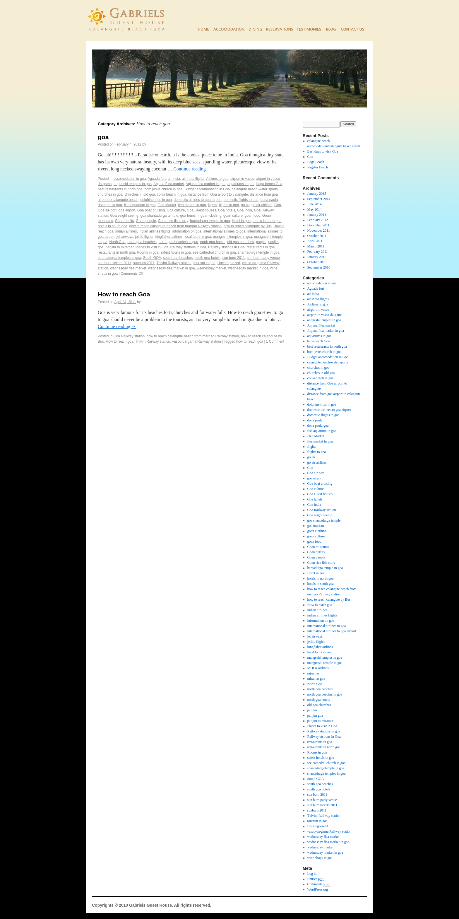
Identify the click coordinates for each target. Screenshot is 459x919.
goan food (252, 215)
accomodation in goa (129, 179)
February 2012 (317, 220)
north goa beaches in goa (178, 242)
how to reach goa (249, 341)
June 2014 (314, 204)
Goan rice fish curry (173, 221)
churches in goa (110, 194)
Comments (318, 884)
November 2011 (318, 230)
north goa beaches (141, 242)
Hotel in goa (241, 221)
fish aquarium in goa (139, 205)
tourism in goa (204, 263)
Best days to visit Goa (322, 151)
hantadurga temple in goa (210, 221)
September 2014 (318, 199)
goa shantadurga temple (159, 215)
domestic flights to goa (241, 200)
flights (212, 205)
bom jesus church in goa (163, 189)
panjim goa (315, 715)
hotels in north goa (267, 221)
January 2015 (316, 194)
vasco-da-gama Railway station (196, 341)
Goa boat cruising (151, 210)
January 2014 (316, 215)
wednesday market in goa (248, 268)
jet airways (125, 237)
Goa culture (176, 210)
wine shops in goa (320, 858)
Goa (277, 205)
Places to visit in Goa (152, 247)
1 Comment (275, 341)
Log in (312, 874)
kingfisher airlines (169, 237)
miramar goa (316, 679)
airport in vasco (242, 179)
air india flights (193, 179)
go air (245, 205)
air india (174, 179)
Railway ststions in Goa (226, 247)
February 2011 (317, 252)
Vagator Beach (317, 167)
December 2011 (318, 225)
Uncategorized (228, 263)
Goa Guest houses (201, 210)
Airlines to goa (217, 179)
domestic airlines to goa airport (198, 200)
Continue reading (192, 168)
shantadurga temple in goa (258, 252)
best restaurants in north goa (120, 189)
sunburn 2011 (144, 263)
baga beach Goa (269, 184)
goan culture (233, 215)
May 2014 (314, 209)
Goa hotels (226, 210)
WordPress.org (317, 889)
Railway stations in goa (188, 247)
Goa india (244, 210)
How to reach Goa (124, 294)
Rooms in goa (147, 252)
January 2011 (316, 257)
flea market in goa (192, 205)
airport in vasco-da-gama (324, 315)
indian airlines (126, 231)
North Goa (117, 242)
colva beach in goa (171, 194)
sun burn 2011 (233, 258)
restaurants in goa (260, 247)
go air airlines (261, 205)
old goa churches (240, 242)
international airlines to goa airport (331, 631)
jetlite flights (144, 237)
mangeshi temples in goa (232, 237)
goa (103, 137)
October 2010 (317, 262)
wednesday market (211, 268)
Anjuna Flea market (168, 184)
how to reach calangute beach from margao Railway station (175, 226)
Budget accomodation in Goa (207, 189)
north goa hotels (212, 242)
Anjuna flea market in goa (205, 184)
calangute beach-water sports (255, 189)
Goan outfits (124, 221)
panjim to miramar (119, 247)
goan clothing (211, 215)
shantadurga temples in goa (119, 258)
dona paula (269, 200)
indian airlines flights (154, 231)
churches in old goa (139, 194)
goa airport (127, 210)
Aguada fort (157, 179)
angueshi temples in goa (133, 184)
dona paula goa (110, 205)
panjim (261, 242)
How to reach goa (119, 341)
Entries (315, 879)
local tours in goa (197, 237)
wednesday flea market (128, 268)
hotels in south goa (112, 226)
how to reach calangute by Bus (248, 226)
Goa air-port (107, 210)
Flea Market (166, 205)
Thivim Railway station (174, 263)
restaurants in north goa (116, 252)
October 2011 (316, 236)
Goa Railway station (129, 336)
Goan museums (318, 547)
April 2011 (315, 241)
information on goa (186, 231)
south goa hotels (207, 258)
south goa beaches (178, 258)
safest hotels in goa (175, 252)
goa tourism (189, 215)
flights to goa (229, 205)
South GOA (152, 258)
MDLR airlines (318, 668)
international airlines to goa (224, 231)
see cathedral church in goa (214, 252)
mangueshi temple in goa (324, 663)
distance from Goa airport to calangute (218, 194)
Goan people (146, 221)
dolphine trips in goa (156, 200)
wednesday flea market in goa (171, 268)
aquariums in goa (240, 184)
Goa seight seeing (124, 215)
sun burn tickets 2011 (114, 263)
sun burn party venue (263, 258)
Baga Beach (315, 162)
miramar (313, 673)
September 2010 (318, 267)
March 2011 (315, 246)
